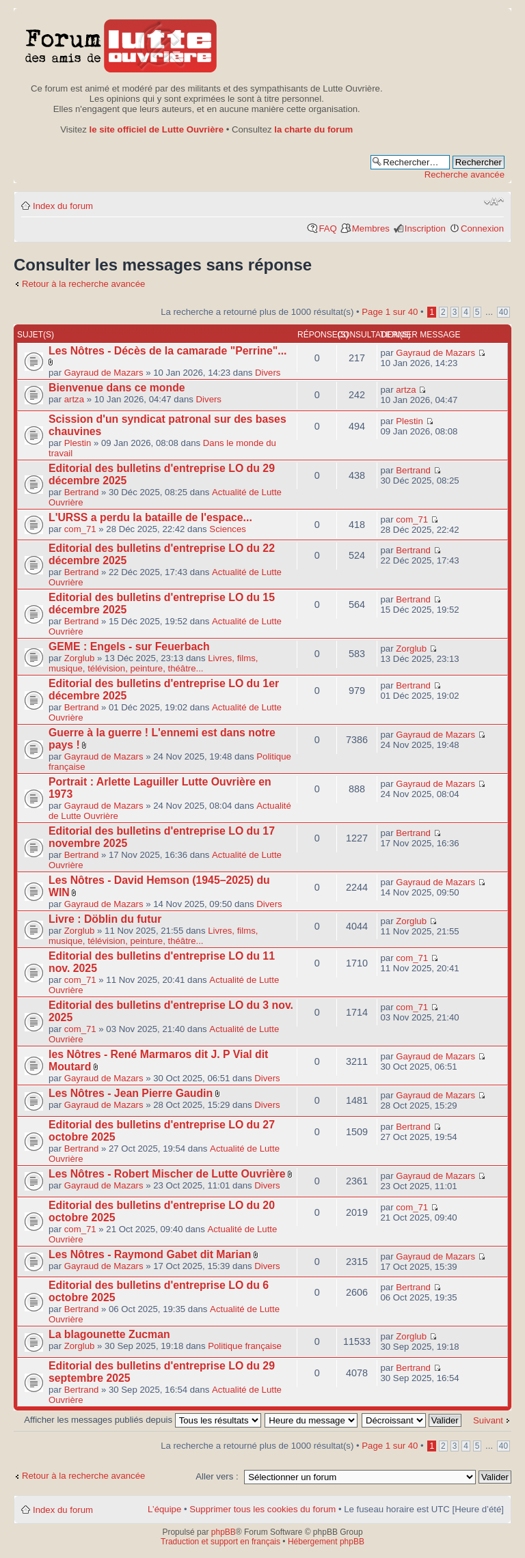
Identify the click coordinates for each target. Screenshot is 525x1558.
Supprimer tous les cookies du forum (262, 1509)
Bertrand (81, 492)
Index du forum (63, 206)
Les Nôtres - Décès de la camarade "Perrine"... (167, 351)
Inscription (425, 228)
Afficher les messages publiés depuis (142, 1420)
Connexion (482, 228)
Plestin (78, 443)
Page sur (390, 312)
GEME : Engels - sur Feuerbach (129, 646)
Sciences (227, 529)
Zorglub (79, 658)
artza (74, 399)
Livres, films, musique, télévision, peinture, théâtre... (153, 663)
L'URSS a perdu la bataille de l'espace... (150, 517)
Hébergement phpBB (326, 1541)
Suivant (488, 1420)
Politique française (245, 1346)
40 (503, 312)
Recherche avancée (464, 174)
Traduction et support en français (220, 1541)
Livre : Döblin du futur (105, 919)
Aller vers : (217, 1476)
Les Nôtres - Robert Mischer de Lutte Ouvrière (167, 1174)
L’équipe (164, 1509)
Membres (371, 228)
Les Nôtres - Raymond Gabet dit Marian (150, 1254)
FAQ (327, 228)
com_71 (80, 529)
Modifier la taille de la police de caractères (494, 201)
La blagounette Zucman (109, 1334)
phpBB (223, 1532)
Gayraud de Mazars (104, 372)
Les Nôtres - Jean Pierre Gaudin (131, 1093)
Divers (267, 372)
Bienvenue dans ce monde (117, 387)
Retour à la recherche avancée (83, 284)
